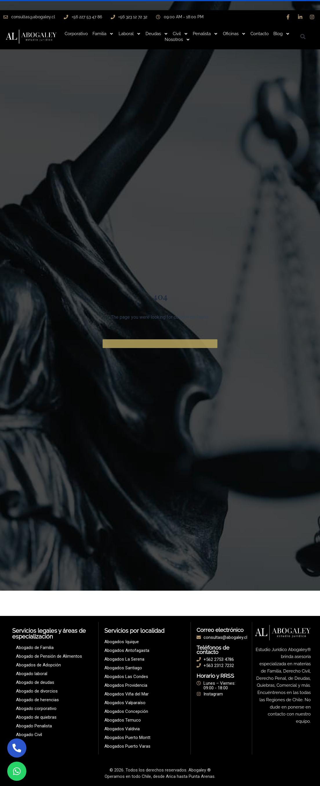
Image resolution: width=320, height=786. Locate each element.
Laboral (130, 34)
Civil (180, 34)
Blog (281, 34)
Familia (103, 34)
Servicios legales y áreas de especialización (49, 633)
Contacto (259, 33)
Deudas (157, 34)
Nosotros (177, 39)
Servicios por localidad (134, 630)
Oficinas (234, 34)
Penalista (205, 34)
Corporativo (76, 33)
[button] (303, 37)
